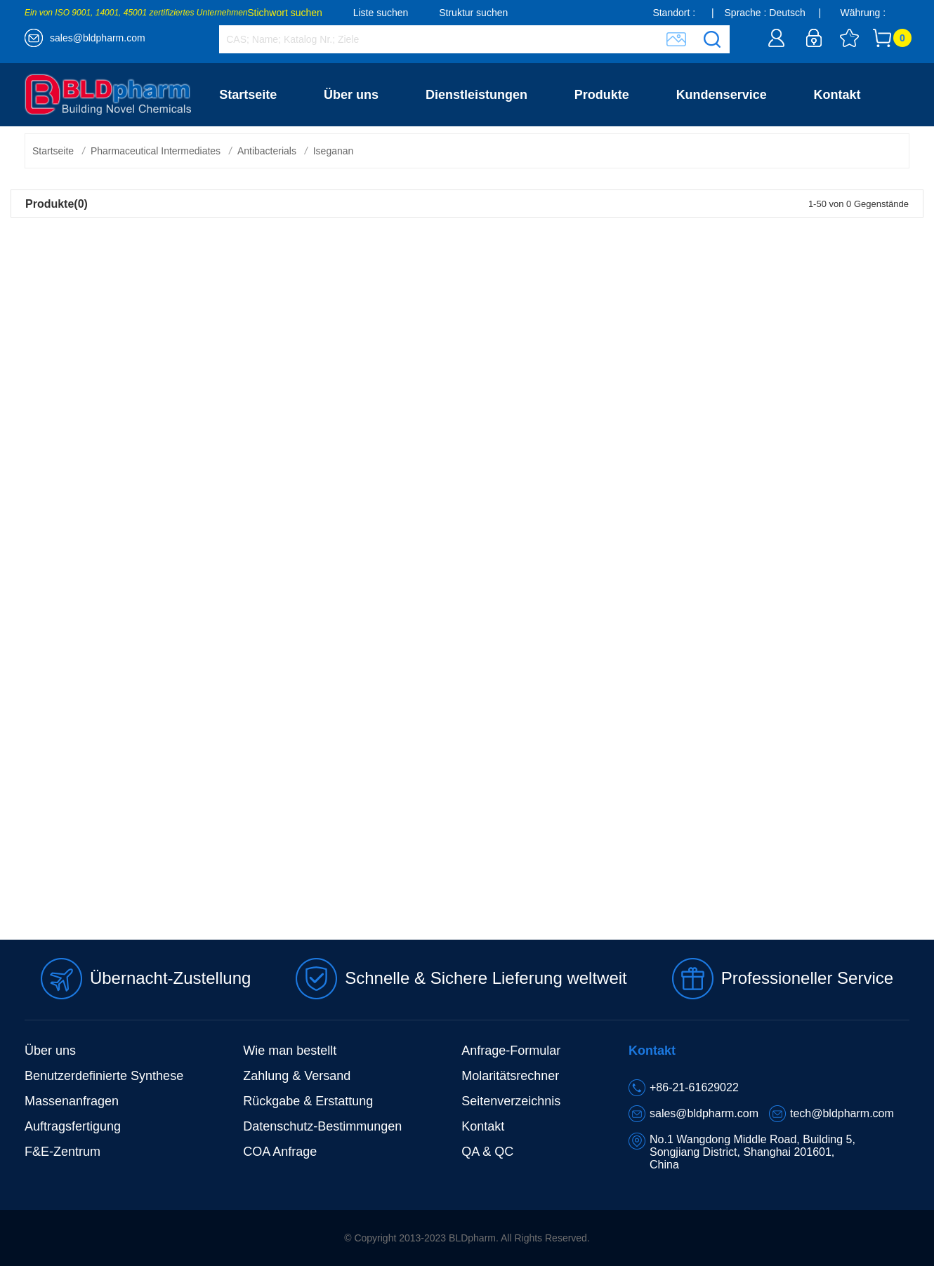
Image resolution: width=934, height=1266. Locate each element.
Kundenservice (721, 95)
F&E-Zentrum (62, 1152)
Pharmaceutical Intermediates (156, 150)
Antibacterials (266, 150)
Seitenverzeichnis (510, 1101)
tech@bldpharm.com (842, 1113)
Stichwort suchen (284, 12)
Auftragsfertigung (73, 1126)
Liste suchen (381, 12)
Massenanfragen (72, 1101)
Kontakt (837, 95)
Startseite (248, 95)
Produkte (601, 95)
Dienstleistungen (476, 95)
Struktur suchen (473, 12)
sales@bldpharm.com (97, 38)
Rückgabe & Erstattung (308, 1101)
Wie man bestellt (289, 1051)
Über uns (351, 95)
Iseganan (333, 150)
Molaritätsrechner (510, 1076)
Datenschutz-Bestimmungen (322, 1126)
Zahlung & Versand (296, 1076)
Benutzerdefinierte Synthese (104, 1076)
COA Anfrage (280, 1152)
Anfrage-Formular (510, 1051)
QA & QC (487, 1152)
